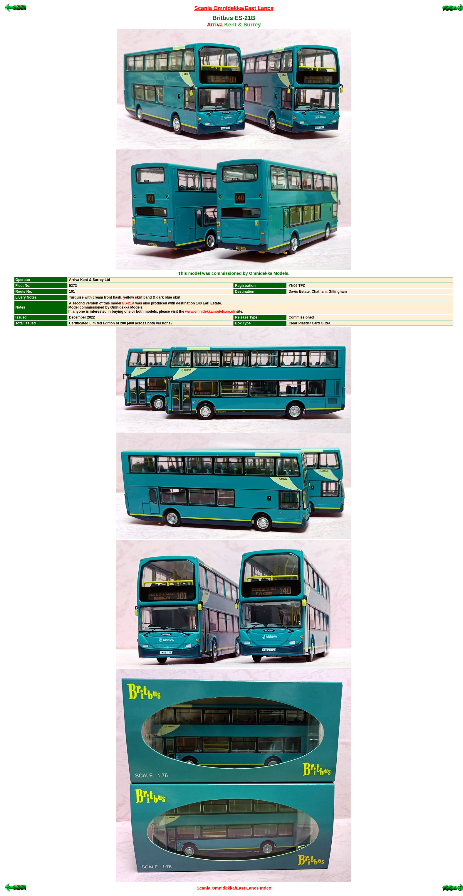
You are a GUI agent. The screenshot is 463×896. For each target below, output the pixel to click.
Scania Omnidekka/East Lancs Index (234, 888)
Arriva (215, 24)
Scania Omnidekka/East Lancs (234, 8)
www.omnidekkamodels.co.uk (210, 311)
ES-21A (128, 303)
